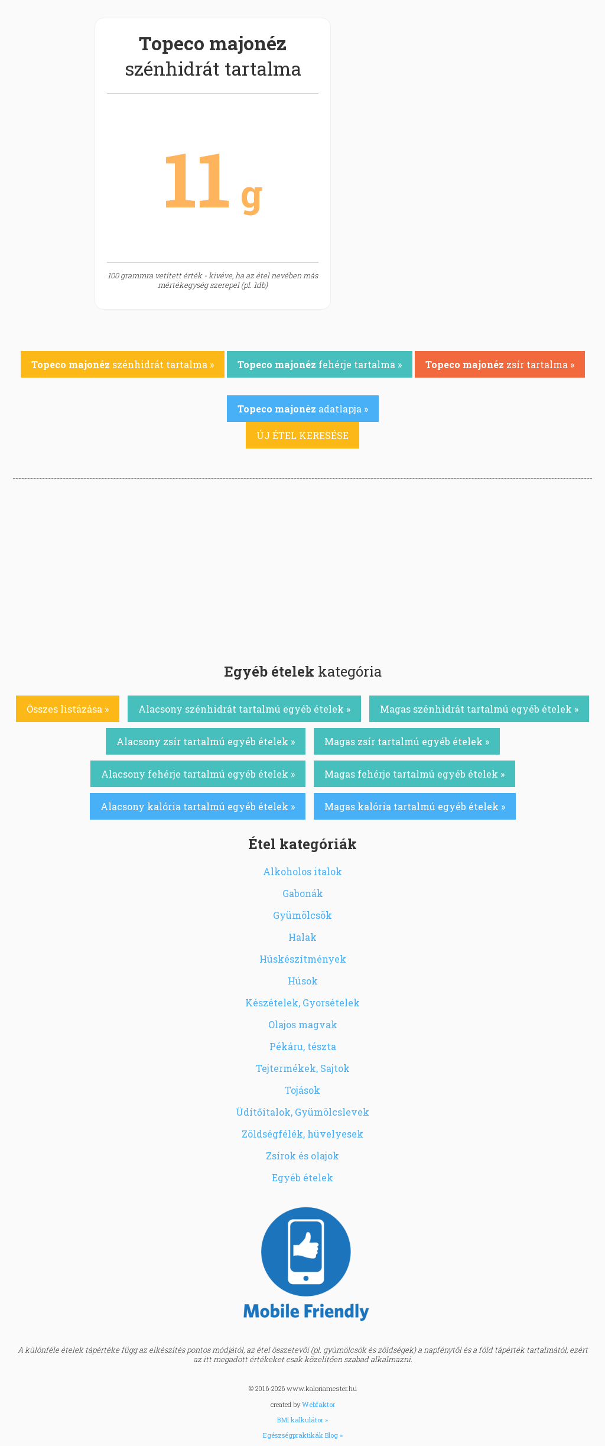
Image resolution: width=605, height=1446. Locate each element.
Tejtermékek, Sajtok (303, 1068)
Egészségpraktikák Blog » (303, 1435)
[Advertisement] (302, 567)
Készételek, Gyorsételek (302, 1002)
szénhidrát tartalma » (122, 364)
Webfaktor (318, 1404)
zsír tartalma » (499, 364)
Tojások (302, 1090)
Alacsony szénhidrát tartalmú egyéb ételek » (244, 709)
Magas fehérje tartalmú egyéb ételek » (414, 774)
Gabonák (302, 893)
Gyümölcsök (302, 915)
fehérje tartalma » (320, 364)
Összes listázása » (68, 709)
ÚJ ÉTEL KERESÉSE (302, 435)
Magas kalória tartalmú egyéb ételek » (414, 806)
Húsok (303, 980)
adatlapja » (303, 408)
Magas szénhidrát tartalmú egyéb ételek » (479, 709)
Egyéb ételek (302, 1177)
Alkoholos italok (302, 871)
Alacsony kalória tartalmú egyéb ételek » (197, 806)
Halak (302, 937)
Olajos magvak (302, 1024)
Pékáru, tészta (302, 1046)
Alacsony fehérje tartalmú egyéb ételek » (198, 774)
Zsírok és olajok (302, 1155)
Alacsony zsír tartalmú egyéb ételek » (205, 741)
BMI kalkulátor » (302, 1419)
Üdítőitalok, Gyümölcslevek (302, 1112)
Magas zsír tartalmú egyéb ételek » (406, 741)
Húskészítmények (302, 959)
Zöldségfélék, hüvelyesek (302, 1133)
